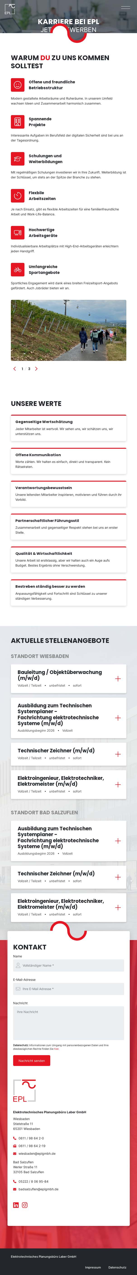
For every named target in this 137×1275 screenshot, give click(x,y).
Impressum (93, 1267)
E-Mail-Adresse (24, 979)
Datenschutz (117, 1267)
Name (17, 956)
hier (56, 1048)
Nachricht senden (32, 1061)
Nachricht (20, 1003)
